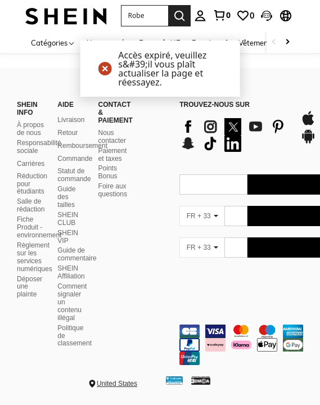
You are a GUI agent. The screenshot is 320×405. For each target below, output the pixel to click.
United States (117, 384)
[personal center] (200, 15)
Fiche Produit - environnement (39, 227)
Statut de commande (74, 175)
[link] (222, 15)
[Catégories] (53, 42)
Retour (67, 133)
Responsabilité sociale (39, 147)
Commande (74, 159)
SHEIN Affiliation (70, 272)
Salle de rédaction (30, 205)
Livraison (70, 120)
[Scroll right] (287, 42)
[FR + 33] (201, 216)
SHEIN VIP (67, 237)
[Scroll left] (274, 42)
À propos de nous (30, 129)
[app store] (308, 124)
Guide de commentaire (76, 254)
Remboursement (82, 146)
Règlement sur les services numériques (34, 257)
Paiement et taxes (112, 155)
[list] (234, 135)
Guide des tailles (66, 197)
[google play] (308, 142)
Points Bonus (108, 172)
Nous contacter (112, 137)
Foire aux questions (112, 190)
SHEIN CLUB (67, 219)
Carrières (30, 164)
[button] (144, 15)
